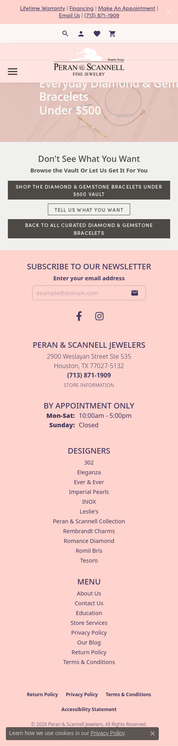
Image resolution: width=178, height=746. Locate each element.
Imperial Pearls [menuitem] (89, 492)
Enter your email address (89, 278)
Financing (81, 8)
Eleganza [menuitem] (89, 472)
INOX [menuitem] (89, 501)
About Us (89, 593)
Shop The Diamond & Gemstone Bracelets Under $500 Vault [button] (89, 190)
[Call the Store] (89, 375)
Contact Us (88, 603)
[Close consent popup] (152, 733)
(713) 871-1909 (101, 15)
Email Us (69, 15)
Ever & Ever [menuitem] (89, 482)
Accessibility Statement (89, 709)
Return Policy (89, 652)
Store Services (89, 622)
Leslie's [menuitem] (89, 511)
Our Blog (89, 642)
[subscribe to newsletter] (134, 293)
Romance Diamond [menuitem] (89, 541)
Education (89, 613)
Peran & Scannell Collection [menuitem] (89, 521)
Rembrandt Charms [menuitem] (89, 531)
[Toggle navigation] (12, 71)
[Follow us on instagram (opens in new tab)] (99, 316)
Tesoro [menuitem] (89, 560)
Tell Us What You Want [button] (89, 209)
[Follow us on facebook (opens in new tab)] (79, 316)
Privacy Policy (89, 632)
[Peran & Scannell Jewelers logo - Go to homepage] (89, 62)
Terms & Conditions (89, 662)
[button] (65, 34)
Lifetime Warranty (42, 8)
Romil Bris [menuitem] (89, 550)
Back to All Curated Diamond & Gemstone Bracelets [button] (89, 228)
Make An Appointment (126, 8)
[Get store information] (89, 385)
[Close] (168, 12)
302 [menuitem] (89, 462)
